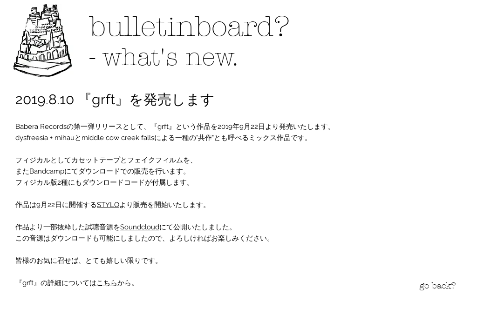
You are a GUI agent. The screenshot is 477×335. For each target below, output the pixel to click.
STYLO (108, 205)
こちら (106, 283)
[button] (43, 40)
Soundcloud (139, 227)
